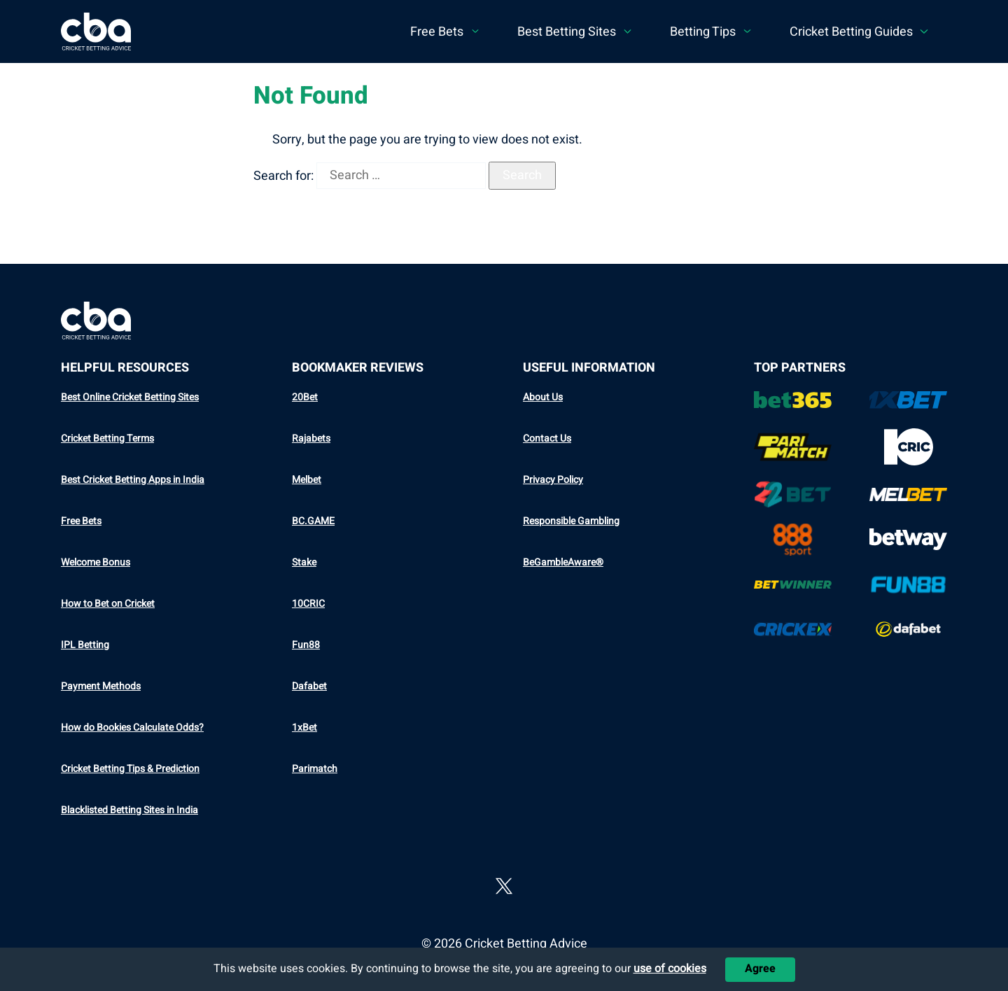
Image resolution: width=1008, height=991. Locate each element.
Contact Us (547, 438)
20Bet (305, 397)
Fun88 (306, 645)
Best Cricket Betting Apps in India (132, 479)
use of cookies (670, 968)
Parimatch (314, 768)
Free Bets (81, 521)
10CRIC (308, 603)
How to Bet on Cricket (108, 603)
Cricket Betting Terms (107, 438)
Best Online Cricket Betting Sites (130, 397)
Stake (304, 562)
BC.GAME (313, 521)
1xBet (304, 727)
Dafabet (309, 686)
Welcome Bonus (95, 562)
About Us (543, 397)
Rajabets (311, 438)
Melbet (306, 479)
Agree (760, 968)
